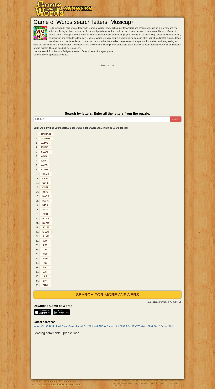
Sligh (170, 326)
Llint (117, 326)
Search (175, 119)
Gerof (157, 326)
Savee (164, 326)
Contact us (38, 381)
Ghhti (150, 326)
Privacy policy (68, 381)
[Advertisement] (107, 87)
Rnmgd (79, 326)
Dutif (51, 326)
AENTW (135, 326)
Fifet (128, 326)
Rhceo (110, 326)
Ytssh (143, 326)
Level (95, 326)
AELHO (44, 326)
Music (36, 326)
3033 (122, 326)
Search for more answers (107, 294)
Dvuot (71, 326)
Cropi (64, 326)
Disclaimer (53, 381)
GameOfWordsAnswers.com (65, 384)
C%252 (87, 326)
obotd (58, 326)
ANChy (102, 326)
